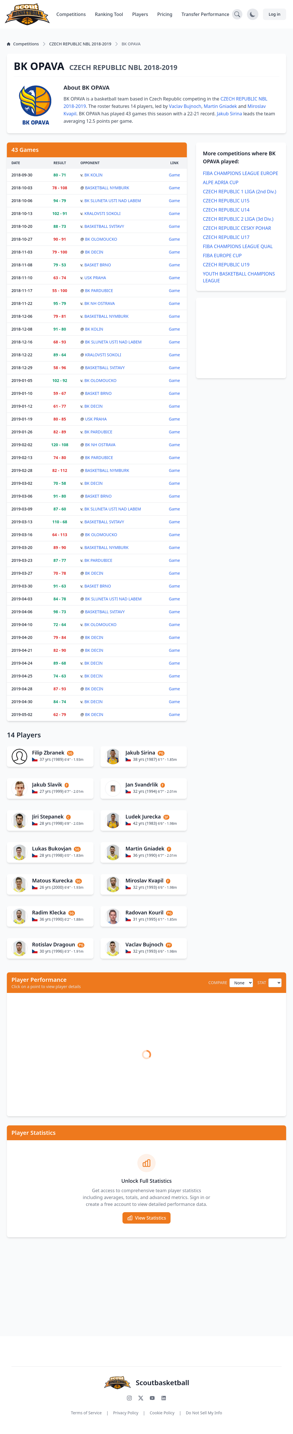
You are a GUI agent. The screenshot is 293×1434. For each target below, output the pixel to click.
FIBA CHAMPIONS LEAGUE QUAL (238, 246)
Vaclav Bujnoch (185, 106)
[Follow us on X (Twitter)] (141, 1398)
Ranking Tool (109, 14)
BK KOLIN (93, 175)
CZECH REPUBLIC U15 (226, 201)
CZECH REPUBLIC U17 (226, 237)
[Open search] (237, 14)
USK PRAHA (95, 277)
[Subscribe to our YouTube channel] (152, 1398)
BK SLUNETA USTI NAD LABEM (112, 200)
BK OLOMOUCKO (101, 239)
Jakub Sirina (229, 113)
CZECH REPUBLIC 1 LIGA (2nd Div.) (239, 191)
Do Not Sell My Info (204, 1412)
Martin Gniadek (220, 106)
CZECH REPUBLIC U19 (226, 265)
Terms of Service (86, 1412)
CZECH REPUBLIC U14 (226, 210)
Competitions (71, 14)
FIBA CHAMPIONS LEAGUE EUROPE (240, 173)
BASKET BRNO (97, 265)
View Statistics (146, 1218)
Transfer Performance (205, 14)
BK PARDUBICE (99, 290)
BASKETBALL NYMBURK (107, 187)
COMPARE (217, 982)
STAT (262, 982)
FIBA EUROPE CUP (222, 255)
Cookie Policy (162, 1412)
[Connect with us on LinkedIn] (164, 1398)
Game (174, 175)
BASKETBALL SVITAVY (104, 226)
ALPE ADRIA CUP (221, 182)
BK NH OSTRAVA (99, 303)
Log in (274, 14)
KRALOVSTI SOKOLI (102, 213)
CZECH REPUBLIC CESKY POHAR (237, 228)
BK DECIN (94, 252)
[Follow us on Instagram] (129, 1398)
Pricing (165, 14)
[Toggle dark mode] (252, 14)
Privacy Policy (125, 1412)
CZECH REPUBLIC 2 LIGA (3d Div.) (238, 219)
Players (140, 14)
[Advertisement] (241, 338)
